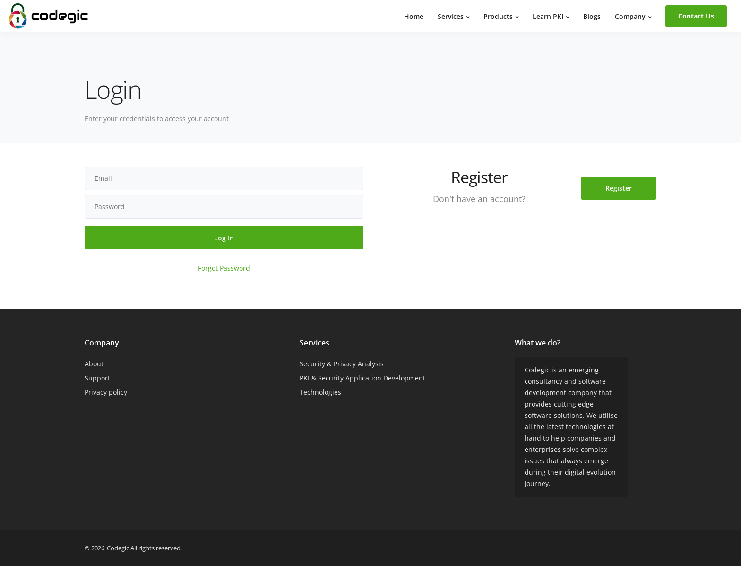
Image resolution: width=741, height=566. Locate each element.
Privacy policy (106, 392)
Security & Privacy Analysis (342, 363)
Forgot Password (224, 268)
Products (498, 16)
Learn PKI (548, 16)
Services (451, 16)
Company (630, 16)
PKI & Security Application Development (362, 377)
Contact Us (696, 15)
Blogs (592, 16)
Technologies (320, 392)
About (94, 363)
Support (97, 377)
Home (413, 16)
